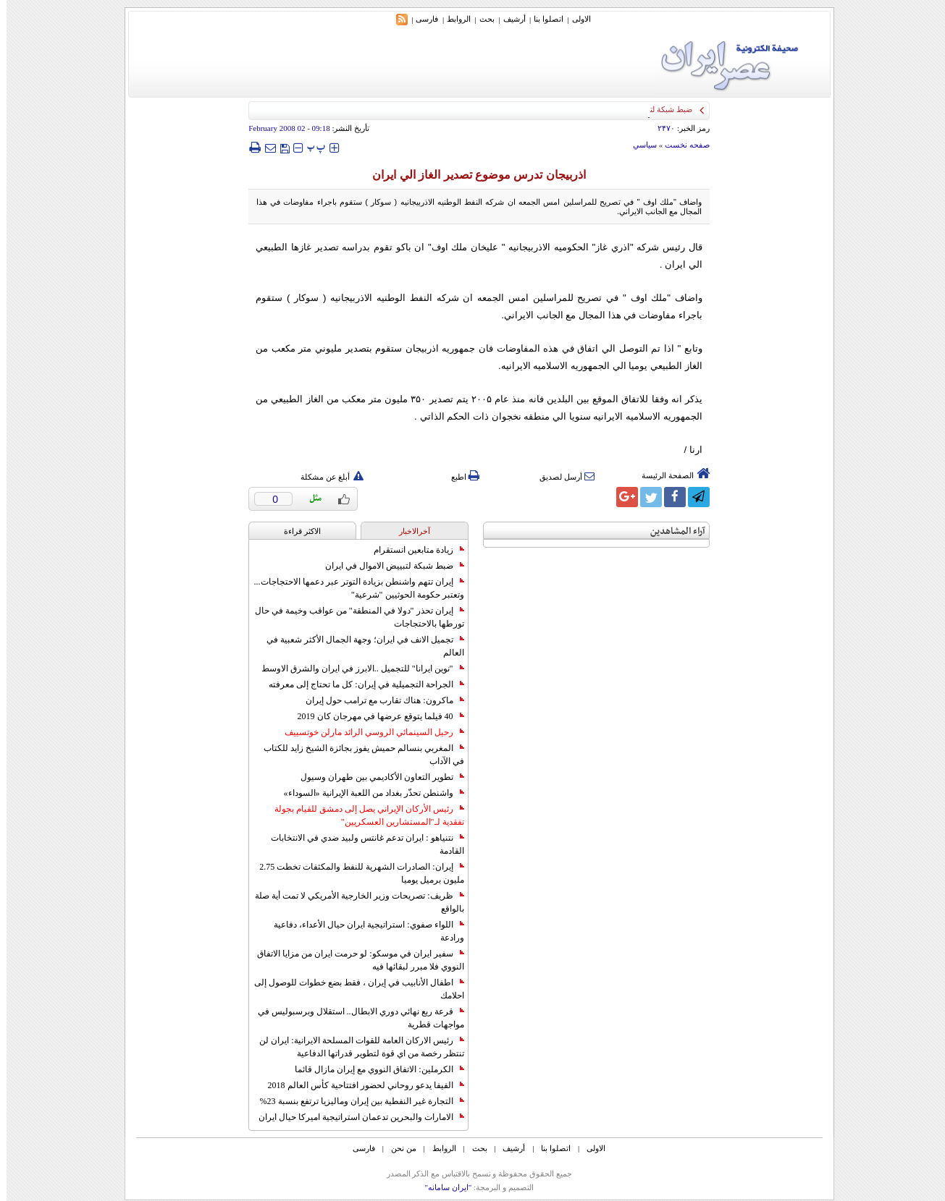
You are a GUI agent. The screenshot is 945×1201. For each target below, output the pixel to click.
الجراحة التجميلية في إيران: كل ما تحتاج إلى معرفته (359, 684)
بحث (480, 18)
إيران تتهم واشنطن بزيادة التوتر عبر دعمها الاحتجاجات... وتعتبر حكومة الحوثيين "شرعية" (353, 588)
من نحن (397, 1148)
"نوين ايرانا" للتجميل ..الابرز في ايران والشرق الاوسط (356, 668)
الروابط (452, 18)
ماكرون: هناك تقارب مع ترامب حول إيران (378, 700)
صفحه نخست (680, 144)
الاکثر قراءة (295, 531)
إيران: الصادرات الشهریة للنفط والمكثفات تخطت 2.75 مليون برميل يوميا (355, 873)
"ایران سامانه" (441, 1187)
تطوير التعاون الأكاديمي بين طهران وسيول (376, 777)
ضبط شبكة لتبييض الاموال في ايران (388, 566)
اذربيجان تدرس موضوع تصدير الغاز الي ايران (472, 175)
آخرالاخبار (408, 531)
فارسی (420, 18)
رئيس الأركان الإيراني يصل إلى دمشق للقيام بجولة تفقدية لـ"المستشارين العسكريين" (363, 815)
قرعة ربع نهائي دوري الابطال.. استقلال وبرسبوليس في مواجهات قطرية (354, 1018)
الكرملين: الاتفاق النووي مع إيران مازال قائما (372, 1069)
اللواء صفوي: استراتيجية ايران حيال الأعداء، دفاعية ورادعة (362, 931)
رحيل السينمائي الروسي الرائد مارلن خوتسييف (368, 732)
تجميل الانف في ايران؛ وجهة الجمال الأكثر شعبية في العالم (359, 646)
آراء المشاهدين (671, 531)
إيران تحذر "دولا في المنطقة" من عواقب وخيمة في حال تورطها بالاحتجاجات (353, 617)
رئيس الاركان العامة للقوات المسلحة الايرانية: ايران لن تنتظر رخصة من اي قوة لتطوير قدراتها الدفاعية (355, 1046)
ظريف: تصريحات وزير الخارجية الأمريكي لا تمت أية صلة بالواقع (352, 902)
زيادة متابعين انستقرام (412, 550)
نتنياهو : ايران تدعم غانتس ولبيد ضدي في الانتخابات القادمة (360, 844)
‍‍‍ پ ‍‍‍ (310, 147)
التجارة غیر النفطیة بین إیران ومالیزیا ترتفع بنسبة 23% (355, 1101)
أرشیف (508, 18)
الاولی (575, 18)
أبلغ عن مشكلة (326, 476)
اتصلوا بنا (542, 18)
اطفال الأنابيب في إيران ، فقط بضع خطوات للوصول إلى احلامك (353, 989)
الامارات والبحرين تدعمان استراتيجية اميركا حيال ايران (355, 1117)
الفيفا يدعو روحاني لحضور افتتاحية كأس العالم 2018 (359, 1085)
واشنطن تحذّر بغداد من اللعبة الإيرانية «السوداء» (367, 793)
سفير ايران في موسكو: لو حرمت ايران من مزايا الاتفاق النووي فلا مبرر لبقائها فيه (354, 960)
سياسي (638, 144)
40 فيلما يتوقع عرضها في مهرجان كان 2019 (374, 716)
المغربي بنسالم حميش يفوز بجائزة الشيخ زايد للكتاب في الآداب (357, 754)
